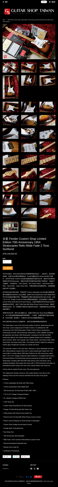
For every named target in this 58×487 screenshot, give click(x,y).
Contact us (5, 468)
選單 (5, 2)
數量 (4, 258)
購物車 (52, 2)
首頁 (4, 19)
